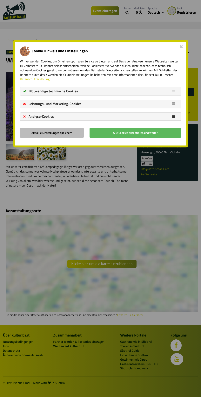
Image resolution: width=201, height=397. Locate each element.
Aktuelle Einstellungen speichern (51, 133)
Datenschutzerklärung (35, 79)
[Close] (181, 46)
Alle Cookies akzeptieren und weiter (135, 133)
